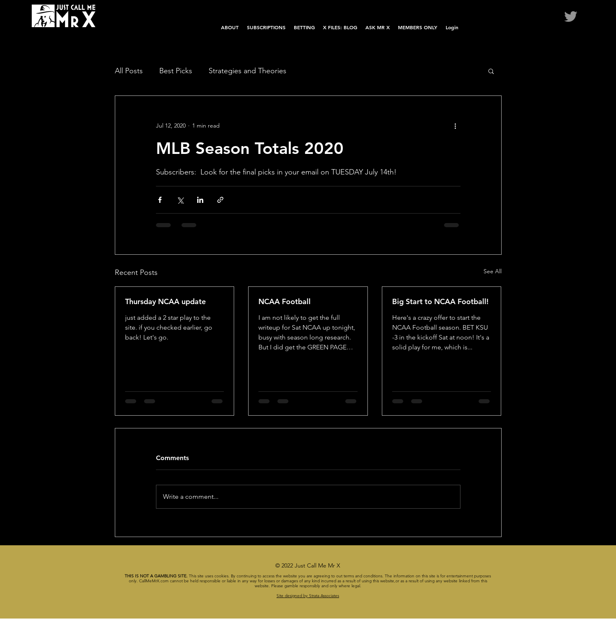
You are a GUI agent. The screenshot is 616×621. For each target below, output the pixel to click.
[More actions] (455, 125)
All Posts (129, 70)
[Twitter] (570, 16)
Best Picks (175, 70)
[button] (491, 70)
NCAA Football (284, 301)
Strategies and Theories (247, 70)
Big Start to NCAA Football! (440, 301)
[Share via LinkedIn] (200, 200)
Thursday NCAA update (165, 301)
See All (493, 271)
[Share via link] (220, 200)
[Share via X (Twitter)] (180, 200)
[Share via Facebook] (160, 200)
